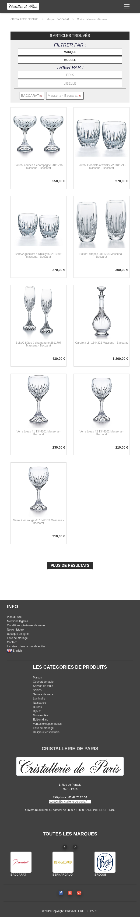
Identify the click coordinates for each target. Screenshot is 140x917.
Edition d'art (40, 719)
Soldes (37, 690)
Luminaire (39, 698)
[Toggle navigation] (126, 7)
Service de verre (43, 694)
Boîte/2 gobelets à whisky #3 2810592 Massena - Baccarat (38, 255)
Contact (12, 642)
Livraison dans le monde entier (26, 646)
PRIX (70, 75)
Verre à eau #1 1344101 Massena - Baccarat (38, 433)
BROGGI (100, 874)
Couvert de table (43, 681)
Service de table (43, 686)
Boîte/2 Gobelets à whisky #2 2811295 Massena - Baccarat (101, 167)
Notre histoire (15, 629)
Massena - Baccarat (97, 19)
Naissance (39, 702)
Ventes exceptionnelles (47, 723)
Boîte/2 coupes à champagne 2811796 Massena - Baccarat (38, 167)
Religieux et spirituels (46, 732)
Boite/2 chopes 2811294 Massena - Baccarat (102, 255)
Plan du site (14, 617)
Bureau (37, 707)
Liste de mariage (17, 638)
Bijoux (37, 711)
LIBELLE (69, 83)
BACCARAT (63, 19)
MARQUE (70, 52)
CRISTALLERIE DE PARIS (24, 19)
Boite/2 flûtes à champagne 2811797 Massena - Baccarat (38, 344)
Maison (37, 677)
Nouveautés (40, 715)
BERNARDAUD (62, 874)
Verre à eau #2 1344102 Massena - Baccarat (101, 433)
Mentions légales (17, 621)
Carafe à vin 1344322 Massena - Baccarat (101, 342)
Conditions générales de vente (26, 625)
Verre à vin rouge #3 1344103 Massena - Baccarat (38, 522)
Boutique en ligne (18, 633)
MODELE (70, 60)
